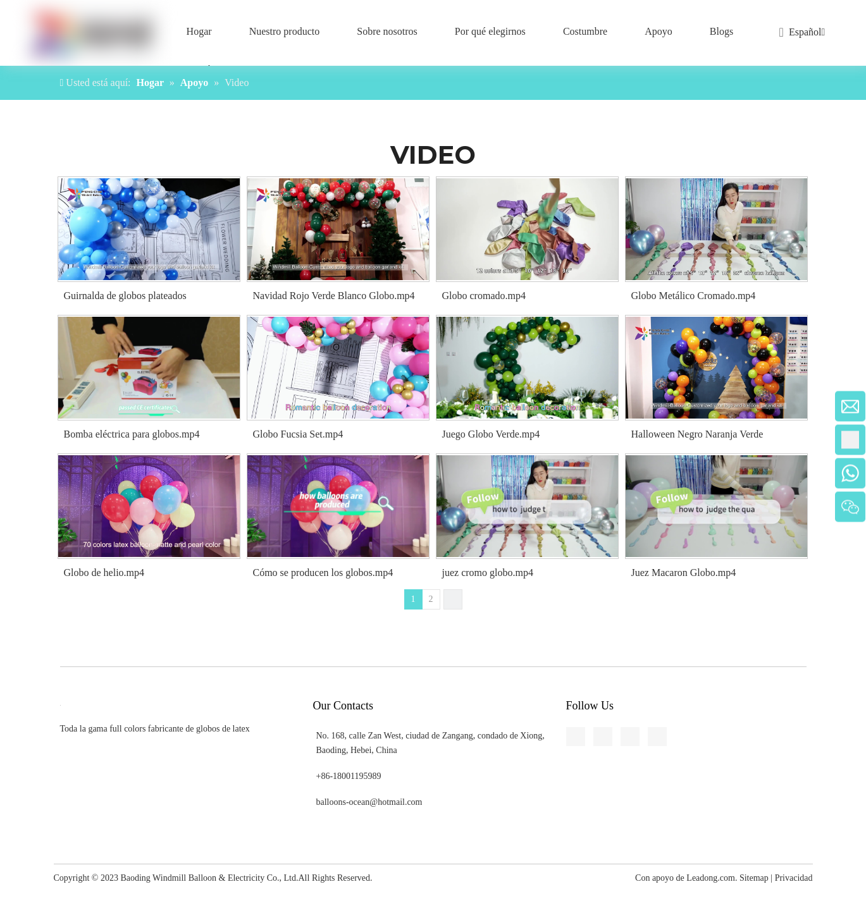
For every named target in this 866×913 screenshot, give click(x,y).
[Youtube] (10, 354)
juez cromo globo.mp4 (487, 572)
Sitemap (754, 878)
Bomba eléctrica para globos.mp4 (132, 434)
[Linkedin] (10, 307)
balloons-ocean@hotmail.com (369, 802)
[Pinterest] (10, 377)
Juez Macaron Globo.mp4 (683, 572)
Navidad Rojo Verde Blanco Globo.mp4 (334, 295)
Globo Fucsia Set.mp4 (298, 434)
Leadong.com (710, 878)
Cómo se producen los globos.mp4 (323, 572)
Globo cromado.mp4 (484, 295)
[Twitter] (10, 331)
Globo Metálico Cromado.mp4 (693, 295)
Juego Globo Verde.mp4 (491, 434)
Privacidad (794, 878)
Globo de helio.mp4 (104, 572)
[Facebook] (10, 284)
